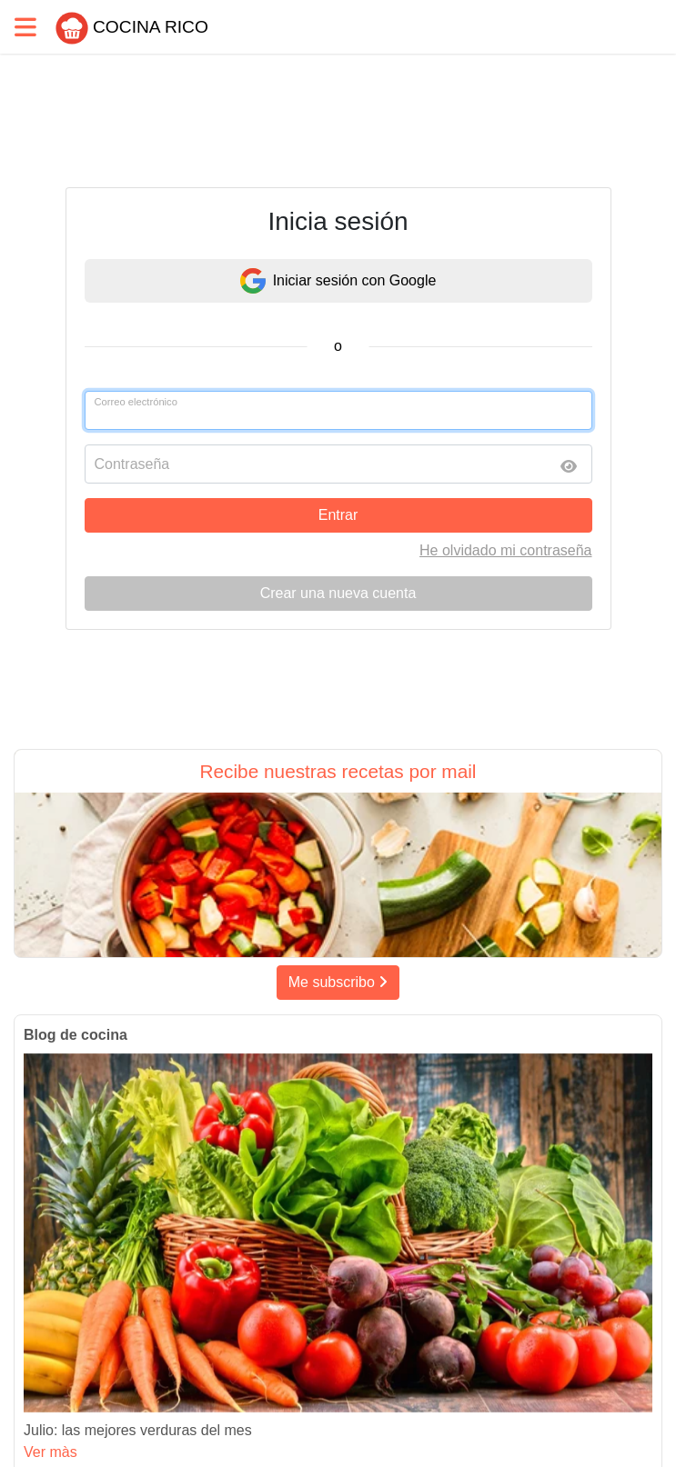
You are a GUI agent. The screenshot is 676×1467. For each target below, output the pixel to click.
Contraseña (132, 464)
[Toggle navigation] (25, 27)
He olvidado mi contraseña (505, 550)
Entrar (338, 515)
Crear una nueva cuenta (338, 593)
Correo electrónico (136, 401)
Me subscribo (338, 982)
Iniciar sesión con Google (338, 281)
